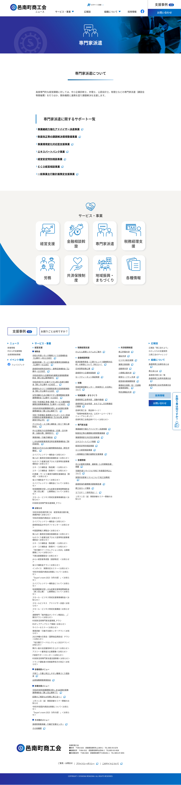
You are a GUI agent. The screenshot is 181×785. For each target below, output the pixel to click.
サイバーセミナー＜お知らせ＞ (45, 627)
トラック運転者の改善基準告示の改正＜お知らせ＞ (50, 663)
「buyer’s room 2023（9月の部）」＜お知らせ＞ (50, 579)
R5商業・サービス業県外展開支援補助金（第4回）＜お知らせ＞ (51, 475)
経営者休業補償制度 (127, 381)
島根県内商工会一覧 (157, 375)
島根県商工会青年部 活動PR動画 (89, 400)
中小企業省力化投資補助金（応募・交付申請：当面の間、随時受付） (50, 432)
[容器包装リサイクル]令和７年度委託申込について (93, 472)
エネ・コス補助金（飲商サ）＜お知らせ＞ (50, 471)
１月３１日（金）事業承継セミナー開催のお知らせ (50, 702)
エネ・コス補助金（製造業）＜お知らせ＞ (50, 467)
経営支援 (39, 348)
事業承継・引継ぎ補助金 (42, 437)
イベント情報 (17, 360)
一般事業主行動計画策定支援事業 (56, 174)
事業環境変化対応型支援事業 (54, 144)
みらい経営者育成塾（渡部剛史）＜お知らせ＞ (50, 560)
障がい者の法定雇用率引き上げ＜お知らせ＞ (50, 648)
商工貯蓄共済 (124, 352)
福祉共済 (122, 356)
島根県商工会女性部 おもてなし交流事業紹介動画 (93, 405)
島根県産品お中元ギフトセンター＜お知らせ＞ (50, 526)
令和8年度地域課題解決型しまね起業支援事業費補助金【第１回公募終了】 (50, 410)
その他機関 (37, 728)
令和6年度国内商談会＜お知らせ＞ (46, 518)
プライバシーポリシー (85, 763)
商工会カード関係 (82, 488)
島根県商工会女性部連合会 (160, 385)
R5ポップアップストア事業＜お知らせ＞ (49, 624)
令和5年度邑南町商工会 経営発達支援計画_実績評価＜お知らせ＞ (50, 513)
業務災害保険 (124, 364)
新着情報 (11, 348)
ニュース (39, 11)
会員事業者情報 (14, 354)
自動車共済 (123, 369)
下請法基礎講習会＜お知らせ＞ (45, 556)
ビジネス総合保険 (126, 360)
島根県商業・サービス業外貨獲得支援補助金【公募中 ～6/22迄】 (50, 363)
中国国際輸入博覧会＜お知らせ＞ (46, 531)
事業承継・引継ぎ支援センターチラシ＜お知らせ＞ (50, 632)
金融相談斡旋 (83, 358)
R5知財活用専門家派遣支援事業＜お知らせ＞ (51, 658)
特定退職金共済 (125, 392)
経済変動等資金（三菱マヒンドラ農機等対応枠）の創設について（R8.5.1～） (93, 363)
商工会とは (153, 371)
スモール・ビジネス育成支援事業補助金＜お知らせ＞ (50, 498)
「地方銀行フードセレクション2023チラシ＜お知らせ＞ (51, 643)
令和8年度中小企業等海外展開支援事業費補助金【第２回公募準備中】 (50, 376)
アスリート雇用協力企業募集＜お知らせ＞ (50, 652)
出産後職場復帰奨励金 (41, 680)
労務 (80, 383)
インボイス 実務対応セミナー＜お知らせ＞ (50, 568)
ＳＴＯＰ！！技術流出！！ (86, 492)
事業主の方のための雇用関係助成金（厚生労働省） (50, 449)
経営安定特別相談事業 (50, 159)
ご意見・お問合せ (65, 763)
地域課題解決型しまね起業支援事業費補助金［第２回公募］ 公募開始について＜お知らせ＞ (50, 491)
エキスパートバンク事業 (51, 151)
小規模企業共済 (125, 373)
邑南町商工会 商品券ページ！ (88, 410)
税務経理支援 (83, 348)
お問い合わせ (164, 12)
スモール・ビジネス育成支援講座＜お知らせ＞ (50, 610)
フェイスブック (16, 365)
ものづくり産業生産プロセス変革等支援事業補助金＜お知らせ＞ (50, 462)
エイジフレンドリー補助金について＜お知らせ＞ (50, 484)
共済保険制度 (127, 348)
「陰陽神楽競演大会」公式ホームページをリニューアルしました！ (93, 415)
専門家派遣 (82, 425)
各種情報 (82, 460)
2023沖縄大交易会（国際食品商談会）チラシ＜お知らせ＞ (51, 638)
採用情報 (132, 11)
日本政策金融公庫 (82, 368)
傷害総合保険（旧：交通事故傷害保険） (130, 386)
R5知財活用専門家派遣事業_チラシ (46, 503)
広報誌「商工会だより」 (159, 348)
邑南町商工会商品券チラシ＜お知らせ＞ (92, 419)
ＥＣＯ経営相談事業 (49, 166)
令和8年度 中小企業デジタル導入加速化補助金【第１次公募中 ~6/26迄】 (50, 383)
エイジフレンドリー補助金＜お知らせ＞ (49, 454)
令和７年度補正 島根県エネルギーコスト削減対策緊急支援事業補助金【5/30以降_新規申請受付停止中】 (51, 417)
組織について (158, 360)
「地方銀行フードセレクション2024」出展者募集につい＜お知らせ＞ (51, 551)
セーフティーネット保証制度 (87, 377)
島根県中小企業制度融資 (85, 373)
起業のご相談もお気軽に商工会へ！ (47, 697)
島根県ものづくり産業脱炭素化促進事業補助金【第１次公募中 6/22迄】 (50, 390)
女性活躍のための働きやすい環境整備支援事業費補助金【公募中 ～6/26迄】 (50, 396)
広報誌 (87, 11)
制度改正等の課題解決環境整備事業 (57, 136)
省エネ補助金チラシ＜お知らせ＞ (46, 480)
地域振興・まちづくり (87, 396)
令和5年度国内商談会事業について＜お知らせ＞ (50, 573)
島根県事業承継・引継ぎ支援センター (48, 724)
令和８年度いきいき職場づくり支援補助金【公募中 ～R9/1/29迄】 (50, 357)
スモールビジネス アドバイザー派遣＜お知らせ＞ (50, 604)
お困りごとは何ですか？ (54, 331)
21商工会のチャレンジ (158, 354)
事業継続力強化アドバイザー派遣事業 (59, 129)
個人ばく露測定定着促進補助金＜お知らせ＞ (50, 458)
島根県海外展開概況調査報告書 (88, 484)
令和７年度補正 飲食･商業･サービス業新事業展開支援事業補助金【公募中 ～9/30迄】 (51, 403)
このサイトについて (110, 763)
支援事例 (164, 4)
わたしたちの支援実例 (158, 351)
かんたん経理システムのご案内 (88, 352)
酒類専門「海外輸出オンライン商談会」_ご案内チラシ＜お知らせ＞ (50, 616)
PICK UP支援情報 (15, 351)
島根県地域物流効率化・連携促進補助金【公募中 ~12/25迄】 (50, 370)
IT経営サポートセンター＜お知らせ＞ (48, 655)
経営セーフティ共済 (127, 377)
